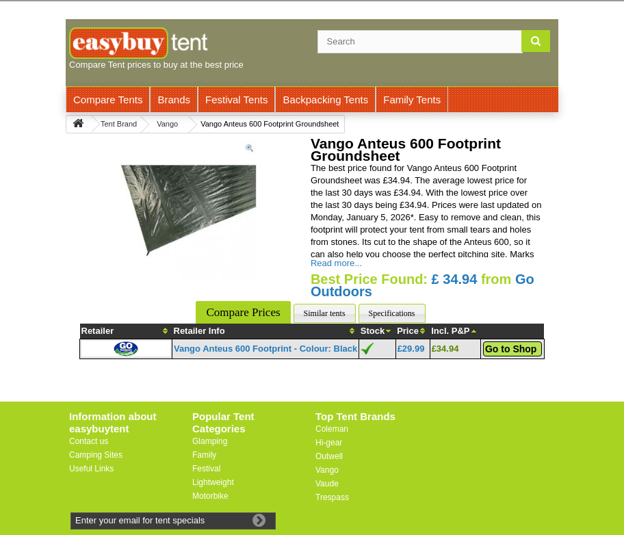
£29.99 (411, 348)
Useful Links (91, 468)
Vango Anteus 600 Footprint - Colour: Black (265, 348)
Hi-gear (328, 442)
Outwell (329, 456)
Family (204, 455)
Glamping (209, 441)
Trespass (332, 497)
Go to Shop (510, 348)
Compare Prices (243, 312)
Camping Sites (95, 455)
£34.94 (445, 348)
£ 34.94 (455, 279)
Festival (206, 468)
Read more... (336, 263)
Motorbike (210, 496)
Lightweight (213, 482)
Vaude (327, 483)
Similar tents (325, 313)
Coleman (331, 429)
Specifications (392, 313)
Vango (327, 470)
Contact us (88, 441)
